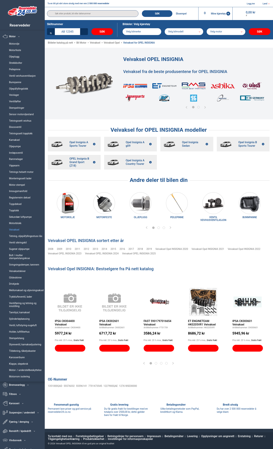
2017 (131, 249)
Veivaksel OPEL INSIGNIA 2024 (102, 253)
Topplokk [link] (14, 210)
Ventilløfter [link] (15, 101)
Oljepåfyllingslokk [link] (18, 88)
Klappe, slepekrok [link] (18, 363)
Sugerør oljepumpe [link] (19, 249)
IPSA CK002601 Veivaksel (109, 322)
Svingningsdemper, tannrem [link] (24, 264)
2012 (86, 249)
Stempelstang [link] (16, 338)
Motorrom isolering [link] (19, 376)
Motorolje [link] (14, 43)
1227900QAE (110, 386)
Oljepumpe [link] (15, 146)
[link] (24, 25)
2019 (149, 249)
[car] (226, 31)
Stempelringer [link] (16, 107)
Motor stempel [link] (17, 184)
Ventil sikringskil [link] (18, 242)
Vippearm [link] (14, 165)
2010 (68, 249)
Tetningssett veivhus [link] (20, 120)
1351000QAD (55, 386)
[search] (93, 13)
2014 (104, 249)
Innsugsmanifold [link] (18, 191)
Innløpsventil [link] (16, 152)
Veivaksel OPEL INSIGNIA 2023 (64, 253)
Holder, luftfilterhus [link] (19, 331)
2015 (113, 249)
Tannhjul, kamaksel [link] (19, 312)
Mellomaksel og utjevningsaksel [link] (26, 290)
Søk (157, 13)
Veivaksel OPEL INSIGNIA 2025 (139, 253)
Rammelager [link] (16, 159)
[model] (184, 31)
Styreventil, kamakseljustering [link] (25, 344)
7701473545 (95, 386)
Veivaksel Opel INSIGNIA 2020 (171, 249)
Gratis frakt (79, 340)
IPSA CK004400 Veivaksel (65, 322)
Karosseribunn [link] (17, 357)
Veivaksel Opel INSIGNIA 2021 (208, 249)
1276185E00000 (128, 386)
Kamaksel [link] (14, 140)
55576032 (69, 386)
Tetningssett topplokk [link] (21, 133)
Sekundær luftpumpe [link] (20, 217)
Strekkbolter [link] (15, 63)
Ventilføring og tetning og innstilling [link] (22, 305)
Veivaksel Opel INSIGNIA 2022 (244, 249)
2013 (95, 249)
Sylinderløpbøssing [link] (19, 318)
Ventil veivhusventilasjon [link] (22, 75)
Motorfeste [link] (15, 50)
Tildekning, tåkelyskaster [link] (22, 351)
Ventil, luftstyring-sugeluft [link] (23, 325)
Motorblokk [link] (15, 223)
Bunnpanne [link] (15, 82)
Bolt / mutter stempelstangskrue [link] (19, 257)
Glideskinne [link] (15, 277)
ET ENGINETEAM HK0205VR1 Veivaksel (202, 322)
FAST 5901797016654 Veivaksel (157, 322)
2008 (50, 249)
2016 (122, 249)
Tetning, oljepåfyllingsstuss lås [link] (25, 236)
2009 (59, 249)
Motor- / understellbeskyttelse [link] (25, 370)
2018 (140, 249)
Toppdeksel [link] (15, 204)
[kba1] (67, 31)
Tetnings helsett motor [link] (21, 172)
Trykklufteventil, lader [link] (20, 296)
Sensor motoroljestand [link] (21, 114)
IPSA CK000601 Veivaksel (242, 322)
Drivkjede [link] (14, 283)
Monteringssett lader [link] (20, 178)
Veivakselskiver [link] (17, 271)
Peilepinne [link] (14, 69)
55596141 (81, 386)
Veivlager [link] (14, 95)
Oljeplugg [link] (14, 56)
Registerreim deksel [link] (19, 197)
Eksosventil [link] (15, 127)
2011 (77, 249)
